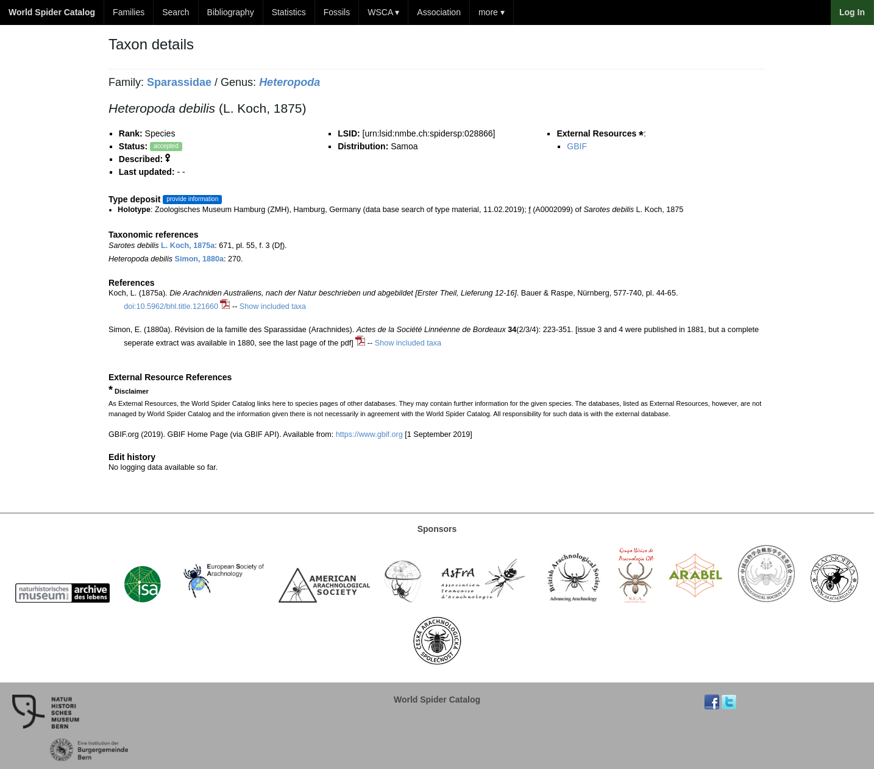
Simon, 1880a (199, 259)
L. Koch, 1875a (188, 245)
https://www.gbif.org (369, 434)
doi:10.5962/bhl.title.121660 (171, 306)
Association (439, 12)
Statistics (289, 12)
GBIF (577, 146)
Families (128, 12)
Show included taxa (273, 306)
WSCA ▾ (383, 12)
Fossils (337, 12)
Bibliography (230, 12)
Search (175, 12)
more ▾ (491, 12)
